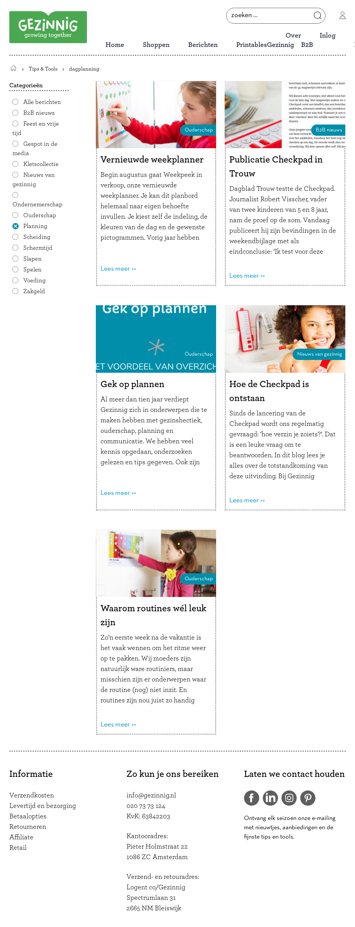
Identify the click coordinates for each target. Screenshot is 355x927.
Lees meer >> (118, 269)
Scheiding (36, 237)
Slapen (32, 259)
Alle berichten (42, 102)
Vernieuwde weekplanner (152, 159)
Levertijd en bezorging (42, 805)
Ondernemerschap (37, 204)
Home (115, 45)
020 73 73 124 (145, 805)
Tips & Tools (43, 68)
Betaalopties (28, 816)
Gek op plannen (132, 384)
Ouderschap (39, 215)
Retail (18, 847)
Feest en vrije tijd (35, 128)
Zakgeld (34, 291)
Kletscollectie (41, 164)
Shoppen (156, 45)
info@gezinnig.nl (151, 795)
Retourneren (27, 826)
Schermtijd (37, 248)
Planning (35, 226)
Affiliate (21, 837)
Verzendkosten (31, 795)
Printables (251, 45)
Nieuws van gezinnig (33, 179)
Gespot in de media (34, 148)
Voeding (34, 280)
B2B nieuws (39, 113)
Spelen (32, 269)
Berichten (203, 45)
